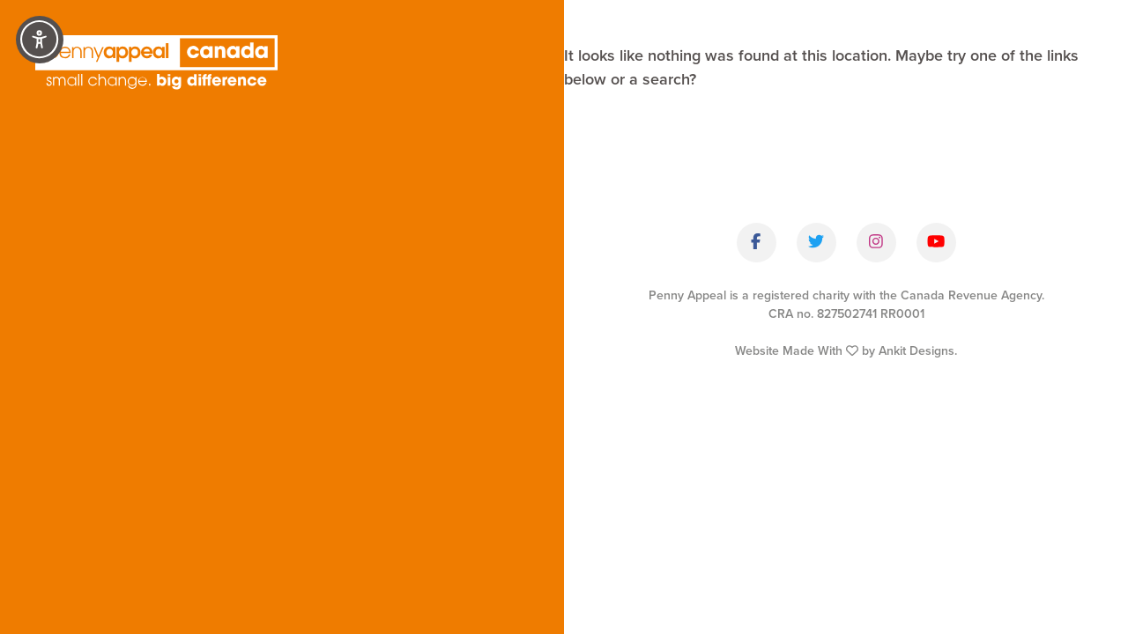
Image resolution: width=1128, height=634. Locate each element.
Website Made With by (846, 351)
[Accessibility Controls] (39, 39)
